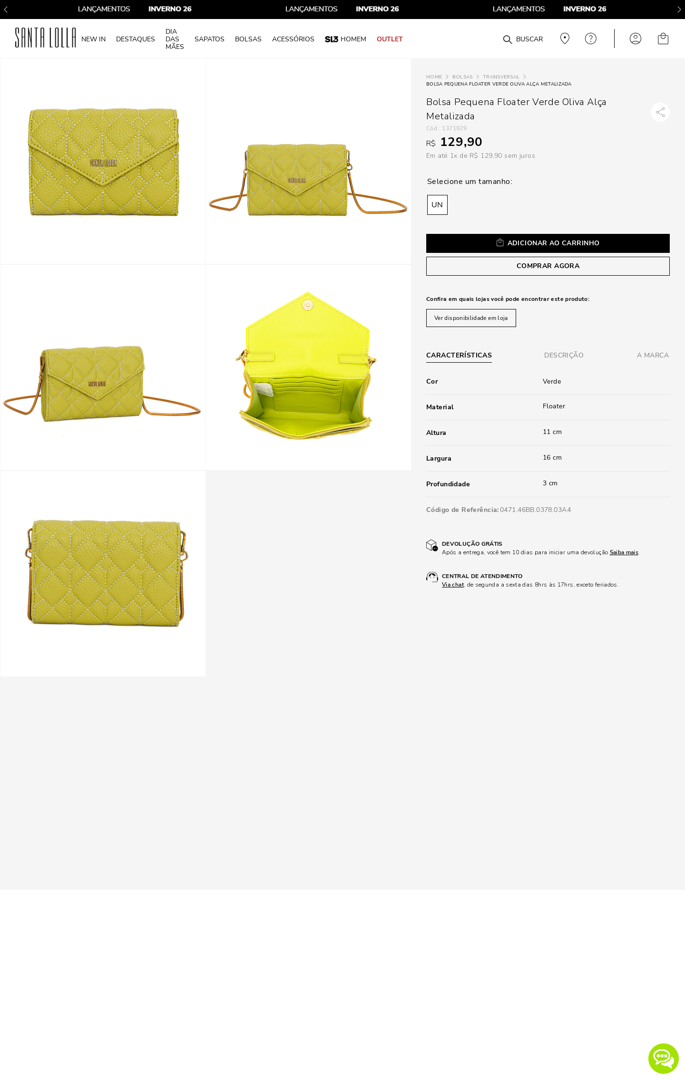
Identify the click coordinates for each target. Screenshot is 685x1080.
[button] (663, 1058)
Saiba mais (624, 552)
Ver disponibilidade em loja (471, 318)
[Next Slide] (679, 9)
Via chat (453, 584)
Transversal (501, 77)
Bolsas (462, 77)
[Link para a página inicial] (434, 77)
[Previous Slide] (6, 9)
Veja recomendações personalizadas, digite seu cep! (563, 38)
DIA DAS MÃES (175, 39)
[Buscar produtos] (507, 40)
